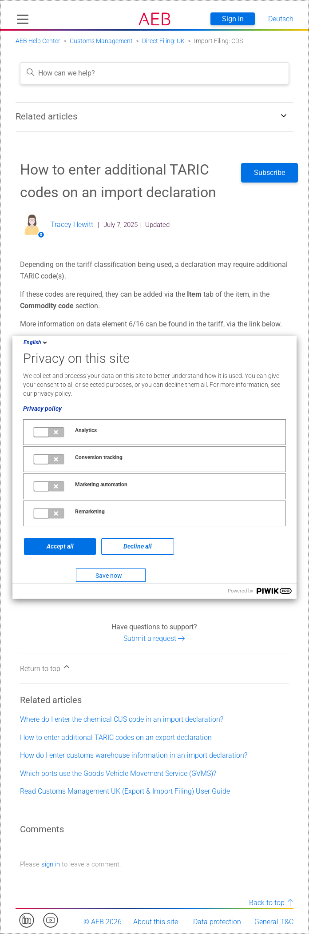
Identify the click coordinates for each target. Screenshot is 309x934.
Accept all (60, 546)
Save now (108, 575)
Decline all (137, 546)
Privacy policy (42, 408)
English (36, 342)
